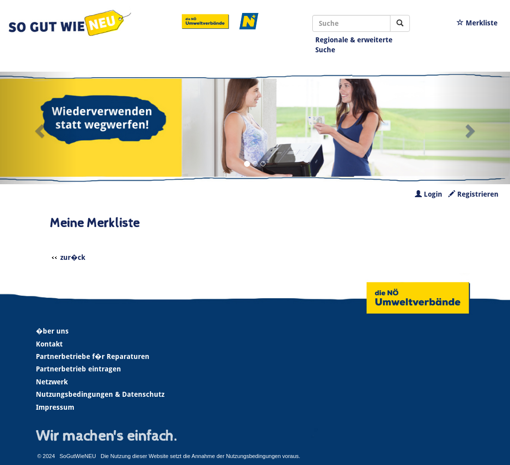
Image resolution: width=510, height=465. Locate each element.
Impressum (55, 407)
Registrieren (473, 194)
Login (428, 194)
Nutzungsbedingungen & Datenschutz (100, 394)
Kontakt (49, 344)
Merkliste (477, 23)
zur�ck (72, 257)
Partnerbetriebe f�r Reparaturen (92, 356)
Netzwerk (52, 382)
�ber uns (52, 331)
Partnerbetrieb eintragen (78, 369)
